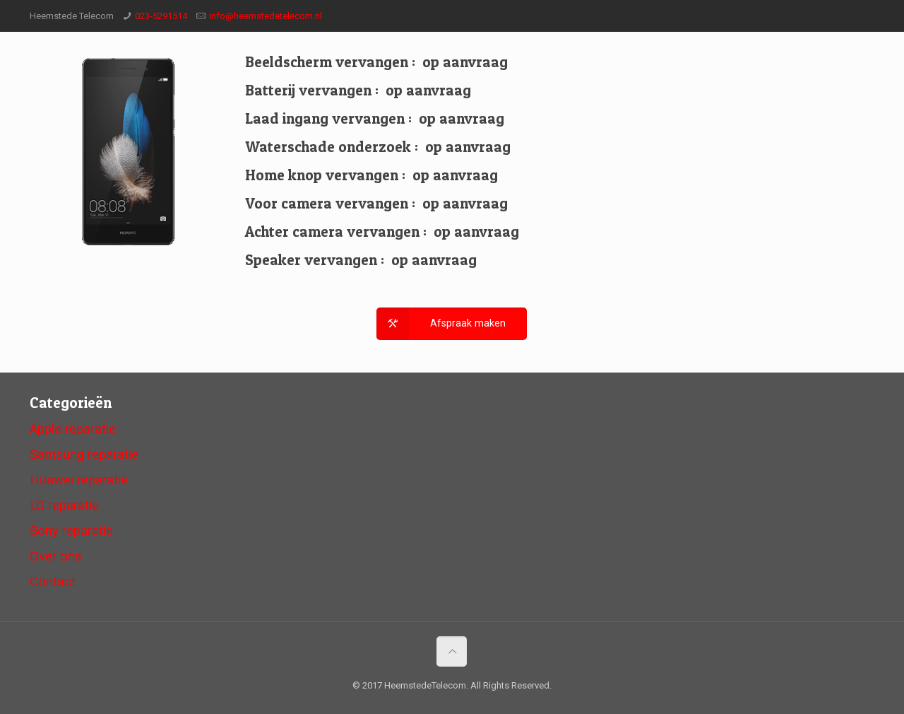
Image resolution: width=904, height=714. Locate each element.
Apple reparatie (73, 429)
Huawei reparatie (79, 480)
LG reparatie (64, 505)
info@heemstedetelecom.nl (265, 16)
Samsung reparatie (84, 454)
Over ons (56, 556)
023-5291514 (161, 16)
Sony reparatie (71, 531)
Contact (53, 582)
